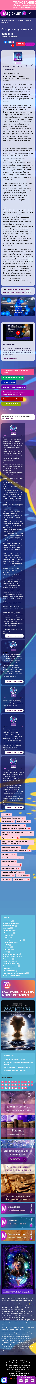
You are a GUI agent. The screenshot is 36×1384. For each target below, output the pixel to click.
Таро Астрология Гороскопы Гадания (16, 973)
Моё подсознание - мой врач (15, 940)
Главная (4, 20)
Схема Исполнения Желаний (12, 399)
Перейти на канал (10, 358)
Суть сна (6, 879)
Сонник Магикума (9, 382)
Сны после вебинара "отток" (13, 872)
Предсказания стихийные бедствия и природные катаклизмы (14, 842)
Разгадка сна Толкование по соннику (16, 850)
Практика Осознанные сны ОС (13, 825)
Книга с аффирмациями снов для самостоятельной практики (14, 393)
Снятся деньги (8, 875)
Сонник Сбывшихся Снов (11, 403)
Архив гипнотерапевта (11, 923)
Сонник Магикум (10, 961)
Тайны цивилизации (10, 970)
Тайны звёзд (7, 968)
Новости (6, 951)
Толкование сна (21, 879)
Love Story (9, 935)
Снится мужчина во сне (11, 865)
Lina (8, 66)
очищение (12, 289)
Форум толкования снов (11, 975)
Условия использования (18, 1375)
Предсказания (8, 959)
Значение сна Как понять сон (13, 818)
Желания (6, 814)
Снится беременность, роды (12, 858)
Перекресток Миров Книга (12, 954)
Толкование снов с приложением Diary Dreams (15, 372)
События (9, 947)
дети (6, 292)
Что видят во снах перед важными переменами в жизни (18, 1063)
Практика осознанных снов (12, 956)
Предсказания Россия (10, 838)
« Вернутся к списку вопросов (9, 36)
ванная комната (17, 292)
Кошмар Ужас (8, 821)
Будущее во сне (10, 930)
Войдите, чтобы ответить (14, 636)
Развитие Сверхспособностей (13, 377)
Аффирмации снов (10, 925)
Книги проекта (8, 949)
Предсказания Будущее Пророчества (16, 828)
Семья (8, 944)
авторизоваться (7, 418)
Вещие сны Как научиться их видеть (15, 1070)
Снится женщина (9, 861)
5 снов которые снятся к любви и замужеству (17, 1067)
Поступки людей (11, 942)
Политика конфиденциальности (18, 1373)
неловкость (24, 289)
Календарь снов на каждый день (14, 387)
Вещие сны (8, 928)
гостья (28, 292)
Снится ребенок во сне (11, 868)
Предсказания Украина (11, 847)
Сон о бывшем (23, 875)
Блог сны (11, 20)
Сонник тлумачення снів (11, 966)
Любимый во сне (23, 821)
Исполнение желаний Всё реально (14, 1059)
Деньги (8, 937)
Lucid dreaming (8, 921)
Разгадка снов (9, 933)
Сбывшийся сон (9, 854)
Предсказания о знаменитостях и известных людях (17, 833)
